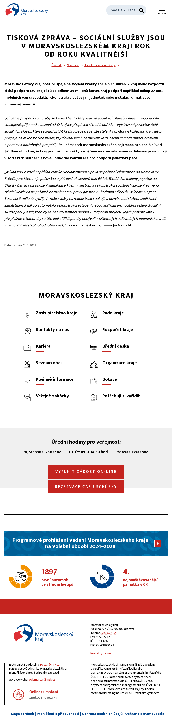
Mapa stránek (22, 714)
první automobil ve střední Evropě (62, 577)
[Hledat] (141, 10)
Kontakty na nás (100, 653)
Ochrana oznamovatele (144, 714)
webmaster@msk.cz (42, 679)
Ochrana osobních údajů (102, 714)
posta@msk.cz (50, 664)
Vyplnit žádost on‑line (86, 471)
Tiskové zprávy (100, 65)
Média (73, 65)
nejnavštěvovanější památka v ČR (144, 577)
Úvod (57, 65)
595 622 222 (109, 633)
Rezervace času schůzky (86, 486)
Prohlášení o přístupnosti (58, 714)
